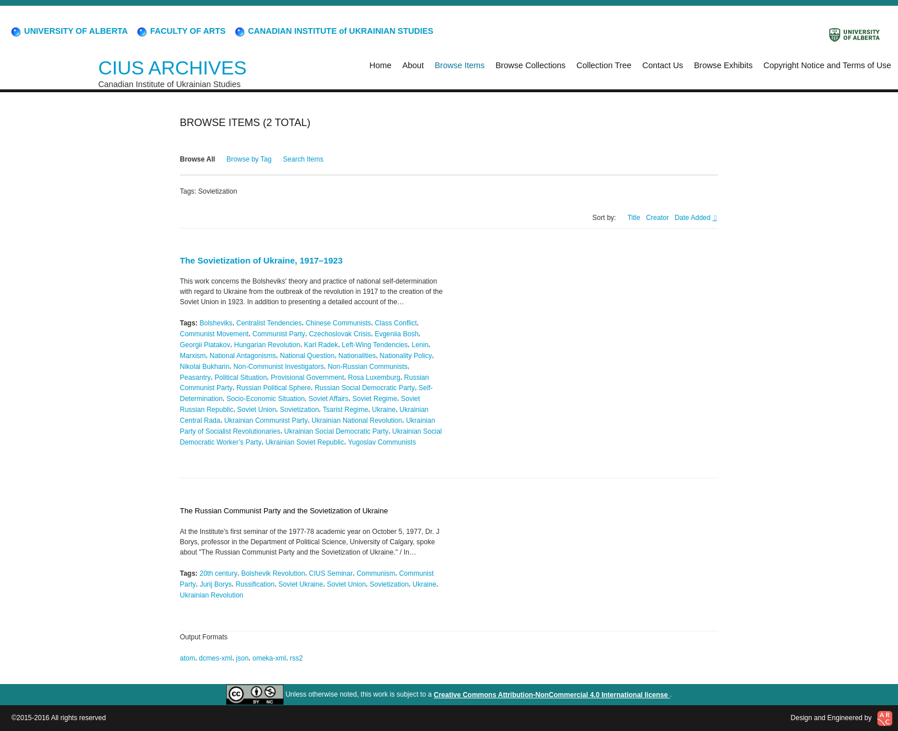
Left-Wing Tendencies (375, 345)
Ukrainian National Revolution (357, 420)
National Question (307, 356)
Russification (254, 584)
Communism (376, 573)
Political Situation (241, 377)
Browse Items (460, 65)
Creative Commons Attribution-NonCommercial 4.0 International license (551, 695)
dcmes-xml (215, 658)
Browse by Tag (249, 159)
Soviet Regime (374, 399)
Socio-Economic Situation (265, 399)
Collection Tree (604, 65)
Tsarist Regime (345, 410)
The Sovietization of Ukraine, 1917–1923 (261, 260)
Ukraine (384, 410)
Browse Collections (530, 65)
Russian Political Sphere (274, 388)
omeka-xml (269, 658)
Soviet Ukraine (300, 584)
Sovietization (299, 410)
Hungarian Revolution (267, 345)
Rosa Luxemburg (374, 377)
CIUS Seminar (331, 573)
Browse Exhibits (723, 65)
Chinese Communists (338, 323)
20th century (218, 573)
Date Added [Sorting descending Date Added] (693, 218)
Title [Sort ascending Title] (634, 218)
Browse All (197, 159)
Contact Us (663, 65)
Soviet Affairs (329, 399)
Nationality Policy (406, 356)
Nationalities (357, 356)
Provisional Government (307, 377)
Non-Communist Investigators (278, 367)
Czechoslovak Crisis (340, 334)
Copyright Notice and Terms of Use (827, 65)
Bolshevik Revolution (273, 573)
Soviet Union (256, 410)
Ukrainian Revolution (211, 595)
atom (187, 658)
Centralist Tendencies (269, 323)
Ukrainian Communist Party (266, 420)
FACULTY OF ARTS (181, 31)
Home (380, 65)
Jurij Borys (216, 584)
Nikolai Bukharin (205, 367)
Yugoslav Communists (382, 442)
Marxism (193, 356)
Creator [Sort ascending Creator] (657, 218)
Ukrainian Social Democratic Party (336, 431)
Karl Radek (321, 345)
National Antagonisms (243, 356)
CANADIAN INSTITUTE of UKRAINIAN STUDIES (334, 31)
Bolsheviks (215, 323)
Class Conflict (395, 323)
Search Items (303, 159)
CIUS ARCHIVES (172, 67)
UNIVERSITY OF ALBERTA (69, 31)
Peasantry (195, 377)
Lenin (420, 345)
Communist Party (279, 334)
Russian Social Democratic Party (364, 388)
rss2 (296, 658)
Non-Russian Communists (367, 367)
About (413, 65)
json (242, 658)
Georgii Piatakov (205, 345)
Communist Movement (214, 334)
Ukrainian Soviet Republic (304, 442)
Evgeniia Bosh (397, 334)
